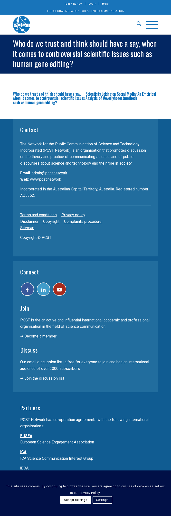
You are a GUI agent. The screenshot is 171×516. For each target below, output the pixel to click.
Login (92, 3)
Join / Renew (74, 3)
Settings (102, 500)
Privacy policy (73, 215)
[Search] (136, 24)
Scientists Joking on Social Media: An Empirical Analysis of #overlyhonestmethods (121, 96)
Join (24, 308)
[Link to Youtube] (59, 289)
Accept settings (75, 500)
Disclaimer (29, 221)
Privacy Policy (90, 493)
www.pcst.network (45, 179)
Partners (30, 407)
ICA (23, 452)
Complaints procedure (83, 221)
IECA (24, 468)
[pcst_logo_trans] (71, 24)
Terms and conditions (38, 215)
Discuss (29, 350)
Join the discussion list (44, 378)
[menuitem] (74, 3)
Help (105, 3)
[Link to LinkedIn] (43, 289)
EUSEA (26, 435)
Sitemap (27, 227)
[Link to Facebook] (27, 289)
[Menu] (149, 24)
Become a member (40, 336)
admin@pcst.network (49, 173)
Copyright (51, 221)
